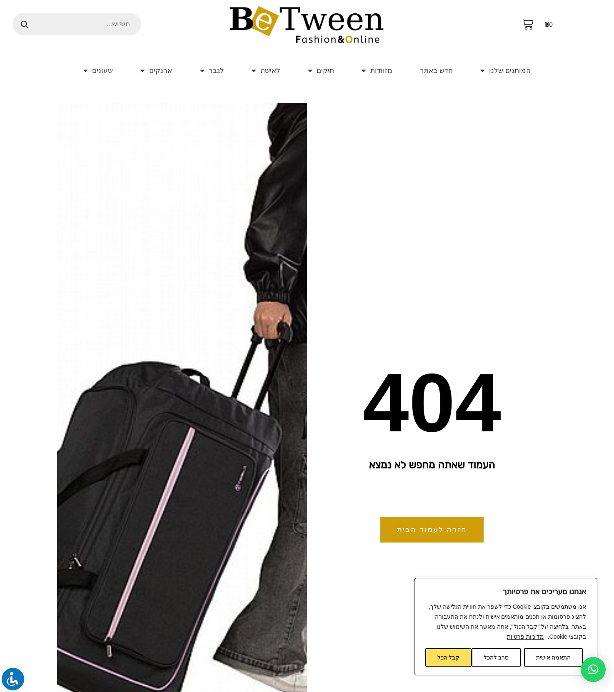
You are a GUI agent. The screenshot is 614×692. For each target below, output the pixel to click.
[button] (593, 669)
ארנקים (154, 71)
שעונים (97, 71)
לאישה (262, 71)
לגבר (209, 71)
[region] (505, 626)
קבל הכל (448, 657)
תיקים (316, 71)
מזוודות (371, 71)
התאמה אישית (553, 657)
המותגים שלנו (506, 71)
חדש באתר (433, 71)
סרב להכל (496, 657)
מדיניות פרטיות (525, 636)
